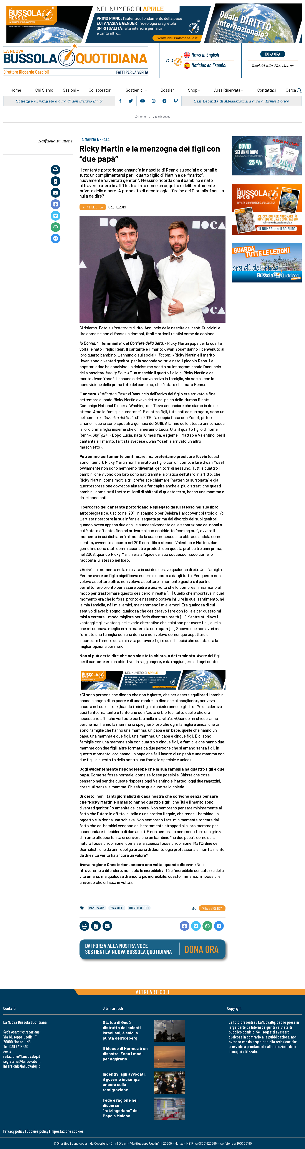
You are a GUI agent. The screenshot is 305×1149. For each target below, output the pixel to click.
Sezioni (69, 89)
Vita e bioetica (161, 116)
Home (15, 89)
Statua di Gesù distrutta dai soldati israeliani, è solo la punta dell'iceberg (122, 1030)
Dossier (167, 89)
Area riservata (227, 89)
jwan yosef (117, 907)
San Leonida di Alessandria (220, 100)
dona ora (272, 54)
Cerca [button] (294, 90)
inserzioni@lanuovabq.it (21, 1065)
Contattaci (266, 89)
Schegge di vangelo (34, 100)
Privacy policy (13, 1130)
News (205, 54)
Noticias (208, 64)
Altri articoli (152, 991)
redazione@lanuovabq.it (21, 1055)
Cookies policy (37, 1130)
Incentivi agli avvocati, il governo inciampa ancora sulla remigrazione (124, 1081)
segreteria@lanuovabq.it (22, 1060)
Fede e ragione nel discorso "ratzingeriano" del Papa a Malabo (121, 1107)
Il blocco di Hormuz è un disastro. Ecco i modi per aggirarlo (125, 1053)
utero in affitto (139, 907)
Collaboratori (100, 89)
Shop (192, 89)
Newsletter (273, 66)
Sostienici (135, 89)
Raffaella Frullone (55, 141)
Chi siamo (44, 89)
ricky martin (96, 907)
